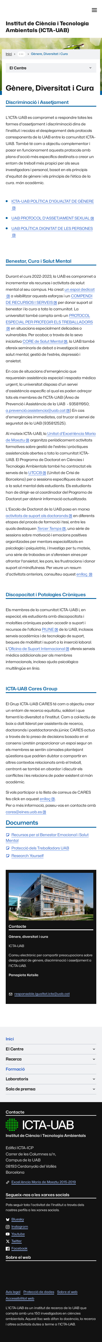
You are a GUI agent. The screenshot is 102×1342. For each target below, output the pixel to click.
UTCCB (35, 472)
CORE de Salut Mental (43, 341)
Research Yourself (27, 855)
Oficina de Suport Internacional (37, 648)
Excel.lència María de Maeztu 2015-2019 (43, 1182)
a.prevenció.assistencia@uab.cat (36, 410)
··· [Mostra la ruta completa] (21, 54)
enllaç (45, 798)
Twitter (16, 1241)
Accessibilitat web (20, 1298)
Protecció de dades (38, 1292)
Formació (15, 1069)
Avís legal (13, 1292)
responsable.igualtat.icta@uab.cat (42, 994)
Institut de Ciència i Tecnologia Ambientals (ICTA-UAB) (47, 26)
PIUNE (48, 629)
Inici (10, 1039)
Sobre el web (67, 1292)
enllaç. (82, 574)
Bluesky (17, 1219)
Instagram (19, 1227)
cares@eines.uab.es (24, 811)
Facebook (19, 1248)
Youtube (18, 1234)
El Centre (50, 69)
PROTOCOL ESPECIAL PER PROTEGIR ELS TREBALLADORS (49, 318)
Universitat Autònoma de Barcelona (28, 10)
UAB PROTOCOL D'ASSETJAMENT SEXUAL (50, 218)
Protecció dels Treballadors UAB (40, 848)
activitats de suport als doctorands (37, 515)
